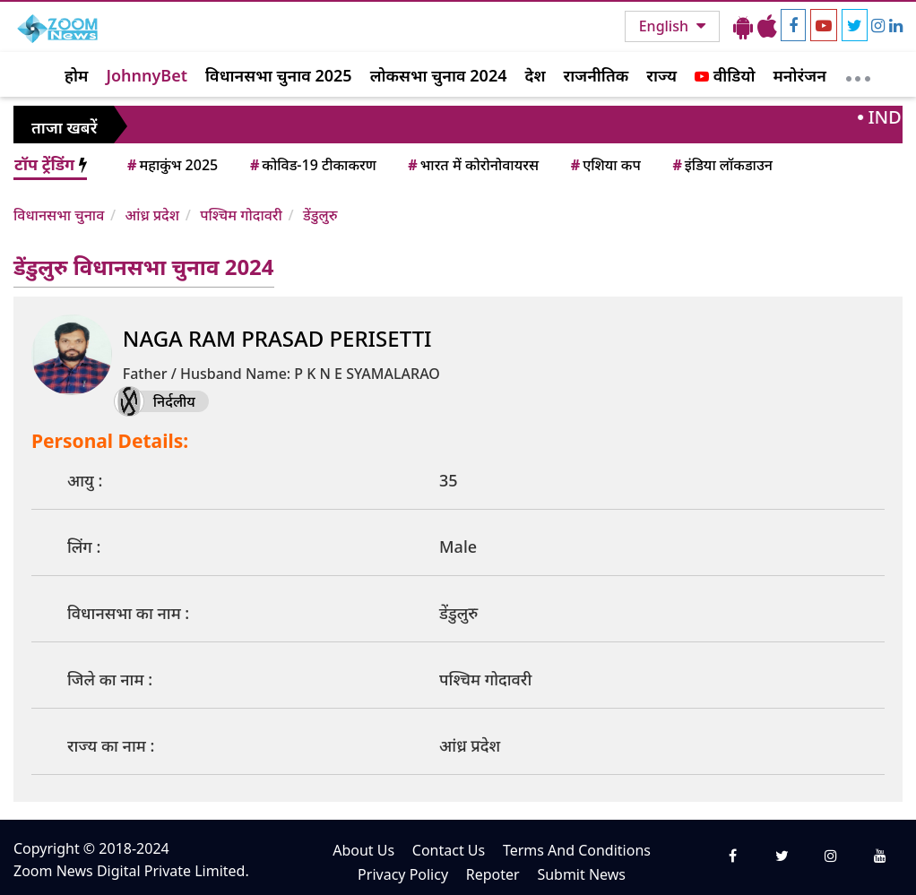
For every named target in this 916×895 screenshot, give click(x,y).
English (665, 26)
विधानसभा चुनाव (58, 215)
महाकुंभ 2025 (171, 165)
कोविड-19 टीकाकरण (311, 165)
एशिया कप (604, 165)
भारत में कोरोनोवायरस (472, 165)
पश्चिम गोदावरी (241, 215)
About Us (363, 850)
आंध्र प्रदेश (152, 215)
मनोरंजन (799, 75)
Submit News (581, 874)
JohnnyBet (146, 75)
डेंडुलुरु (320, 215)
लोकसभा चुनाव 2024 (438, 75)
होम (76, 75)
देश (534, 75)
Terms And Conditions (577, 850)
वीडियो (725, 75)
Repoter (493, 874)
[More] (858, 74)
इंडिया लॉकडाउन (721, 165)
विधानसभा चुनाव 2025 (278, 75)
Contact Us (448, 850)
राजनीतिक (596, 75)
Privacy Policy (403, 874)
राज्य (661, 75)
